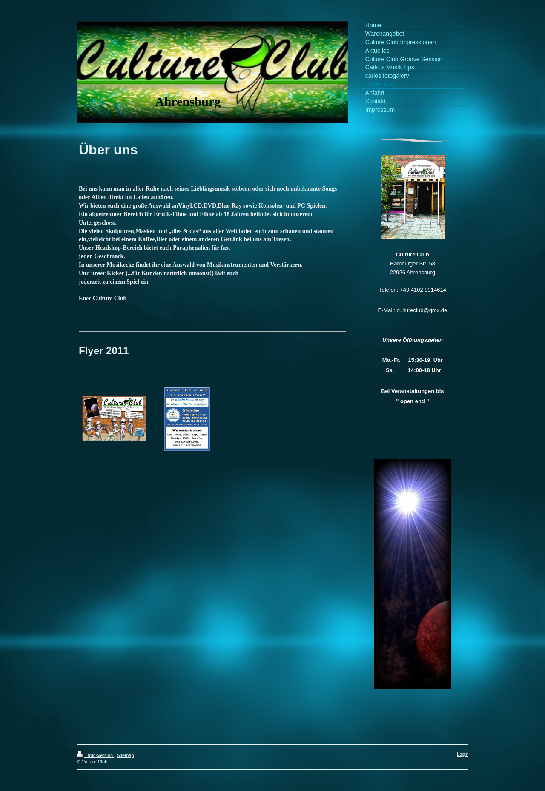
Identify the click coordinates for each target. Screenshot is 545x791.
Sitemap (125, 755)
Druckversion (95, 755)
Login (462, 754)
